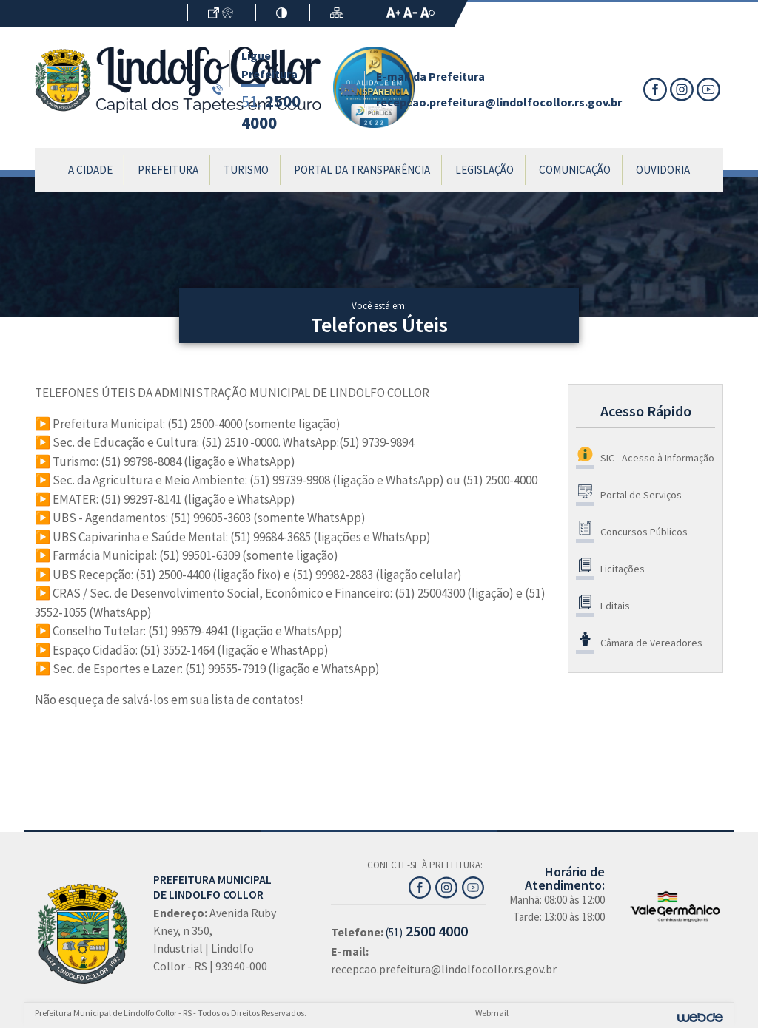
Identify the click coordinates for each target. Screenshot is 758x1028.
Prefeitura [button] (168, 170)
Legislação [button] (484, 170)
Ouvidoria (663, 170)
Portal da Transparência (362, 170)
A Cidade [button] (90, 170)
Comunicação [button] (575, 170)
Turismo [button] (246, 170)
